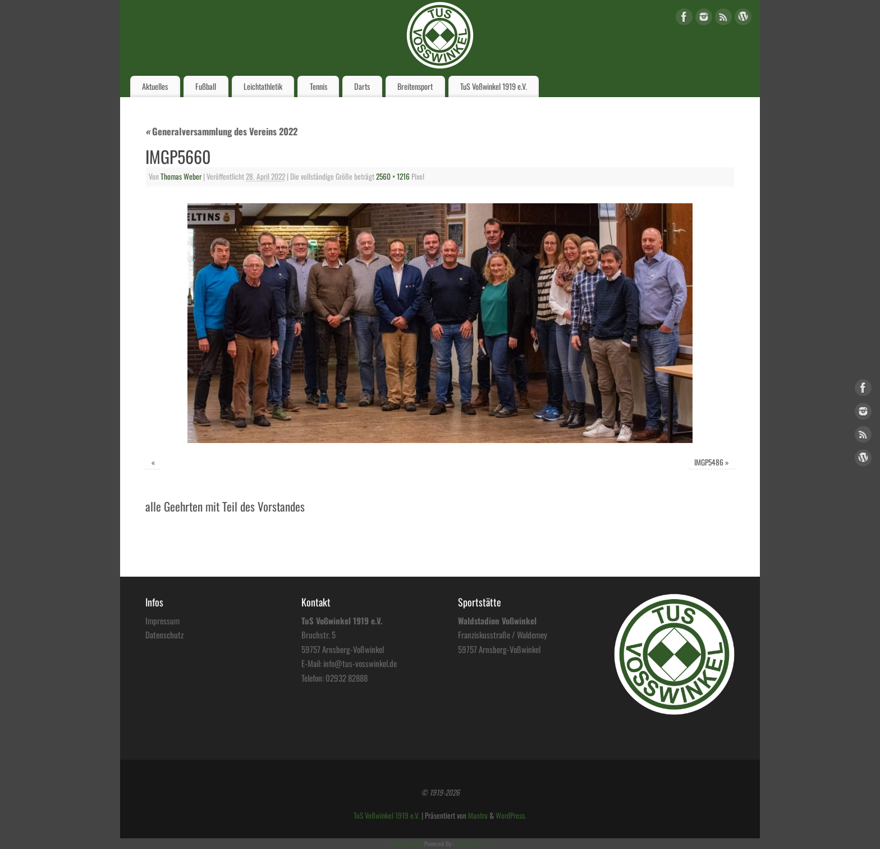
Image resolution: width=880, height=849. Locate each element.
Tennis (318, 86)
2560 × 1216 (393, 176)
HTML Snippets (406, 843)
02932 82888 (347, 678)
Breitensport (415, 86)
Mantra (478, 815)
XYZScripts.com (473, 843)
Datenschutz (164, 634)
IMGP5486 (708, 462)
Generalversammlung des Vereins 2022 (221, 131)
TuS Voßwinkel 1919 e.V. (493, 86)
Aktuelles (155, 86)
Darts (362, 86)
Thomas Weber (181, 176)
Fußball (205, 86)
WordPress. (511, 815)
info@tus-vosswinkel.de (360, 663)
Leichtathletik (263, 86)
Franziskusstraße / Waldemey (502, 634)
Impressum (162, 620)
